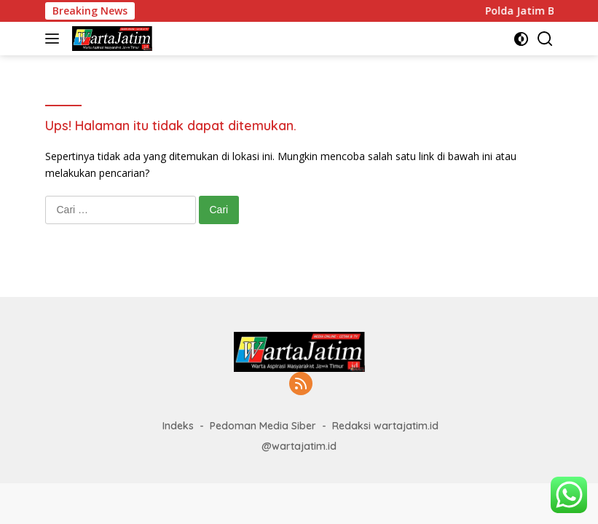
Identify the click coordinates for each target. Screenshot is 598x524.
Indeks (178, 425)
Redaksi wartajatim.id (385, 425)
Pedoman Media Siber (263, 425)
